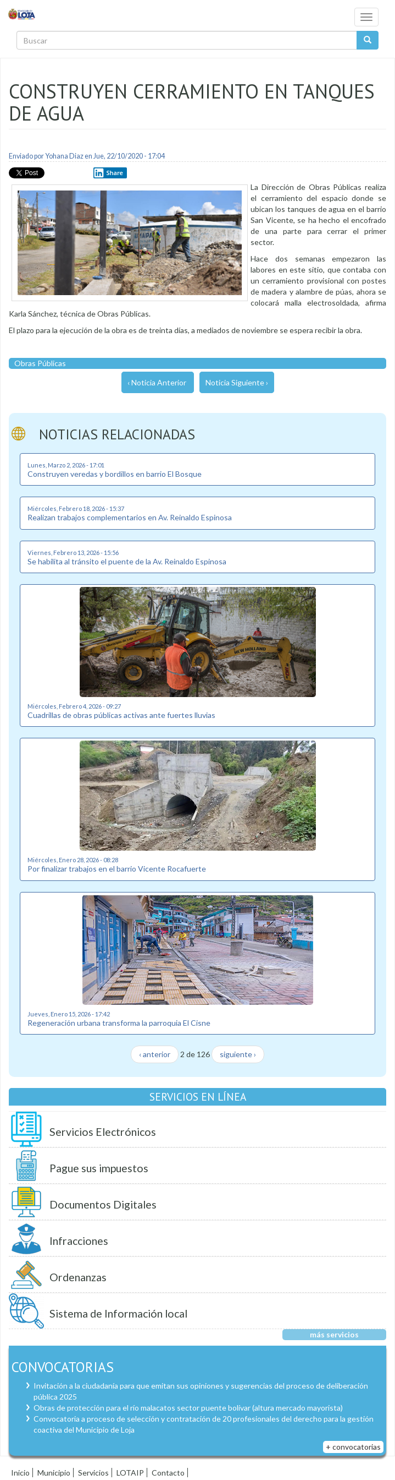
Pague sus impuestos (98, 1168)
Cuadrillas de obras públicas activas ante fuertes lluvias (121, 715)
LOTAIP (130, 1472)
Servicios (93, 1472)
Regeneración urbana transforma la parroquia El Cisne (118, 1022)
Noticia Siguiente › (236, 382)
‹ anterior (154, 1054)
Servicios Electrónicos (102, 1131)
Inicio (20, 1472)
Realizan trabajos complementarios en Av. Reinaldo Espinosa (129, 517)
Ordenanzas (78, 1277)
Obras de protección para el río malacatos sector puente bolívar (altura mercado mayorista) (188, 1407)
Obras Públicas (40, 363)
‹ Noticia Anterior (156, 382)
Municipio (53, 1472)
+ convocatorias (353, 1446)
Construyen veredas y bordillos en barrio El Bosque (114, 473)
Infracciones (78, 1240)
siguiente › (238, 1054)
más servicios (334, 1334)
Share (108, 172)
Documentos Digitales (103, 1204)
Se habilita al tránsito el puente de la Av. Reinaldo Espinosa (126, 561)
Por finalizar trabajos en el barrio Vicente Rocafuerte (116, 868)
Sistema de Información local (118, 1313)
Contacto (168, 1472)
